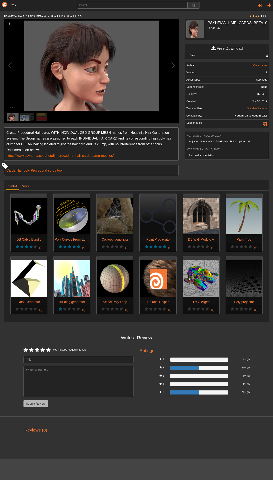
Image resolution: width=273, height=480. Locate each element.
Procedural (39, 170)
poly (27, 170)
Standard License (257, 108)
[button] (14, 5)
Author (25, 186)
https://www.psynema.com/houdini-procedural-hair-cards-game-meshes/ (60, 155)
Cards (10, 170)
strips (52, 170)
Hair (19, 170)
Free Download (227, 48)
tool (60, 170)
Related (12, 186)
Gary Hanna (260, 65)
